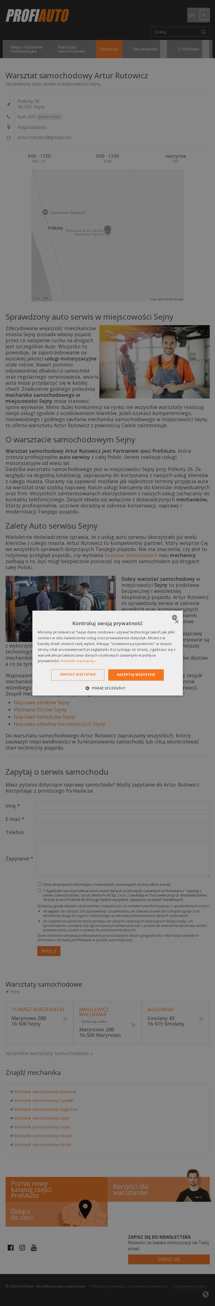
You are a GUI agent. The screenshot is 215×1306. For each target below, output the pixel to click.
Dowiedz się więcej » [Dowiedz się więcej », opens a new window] (78, 661)
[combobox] (175, 617)
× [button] (176, 622)
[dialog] (107, 653)
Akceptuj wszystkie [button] (136, 674)
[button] (107, 688)
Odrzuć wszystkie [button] (78, 674)
